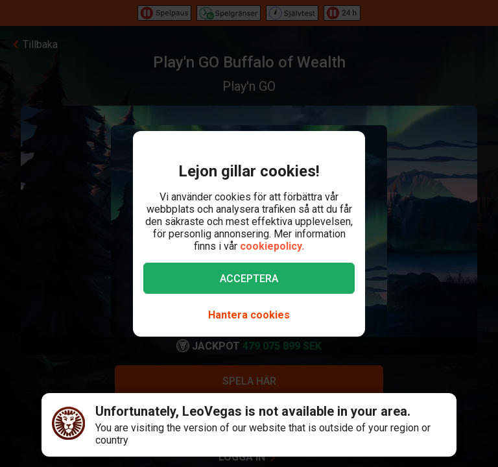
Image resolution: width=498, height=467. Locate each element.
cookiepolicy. (272, 246)
